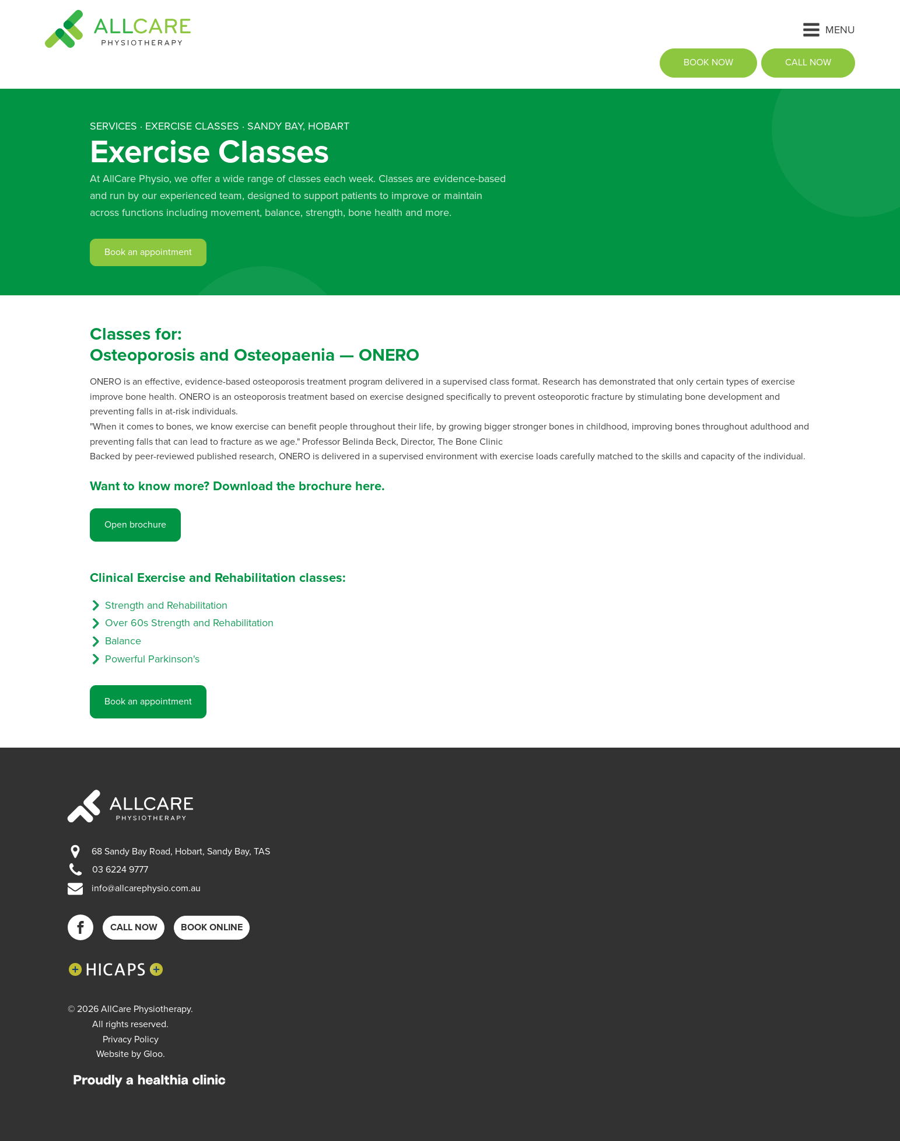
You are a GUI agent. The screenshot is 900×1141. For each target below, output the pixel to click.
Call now (133, 927)
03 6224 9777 (120, 869)
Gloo (153, 1054)
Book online (212, 927)
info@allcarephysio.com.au (146, 888)
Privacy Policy (131, 1039)
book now (708, 62)
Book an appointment (148, 252)
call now (808, 62)
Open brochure (135, 525)
